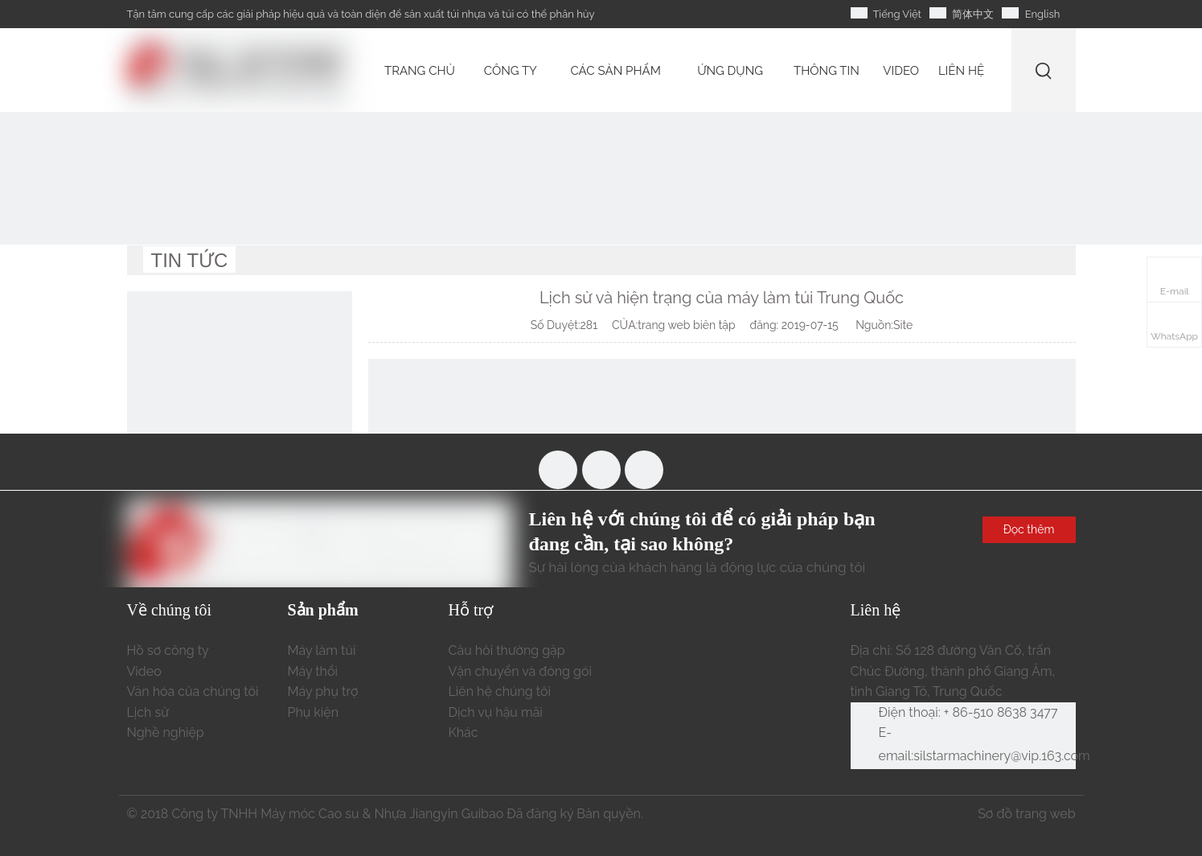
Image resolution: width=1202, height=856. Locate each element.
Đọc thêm (1029, 529)
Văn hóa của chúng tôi (193, 691)
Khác (463, 732)
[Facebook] (558, 470)
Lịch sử (148, 712)
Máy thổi (313, 671)
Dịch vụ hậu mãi (496, 712)
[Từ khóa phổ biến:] (1044, 70)
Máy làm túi (322, 650)
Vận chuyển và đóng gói (520, 671)
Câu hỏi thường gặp (507, 650)
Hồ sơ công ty (168, 650)
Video (144, 671)
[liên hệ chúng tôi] (239, 403)
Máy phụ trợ (323, 691)
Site (903, 325)
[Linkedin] (644, 470)
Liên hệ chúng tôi (500, 691)
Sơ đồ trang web (1026, 813)
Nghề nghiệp (165, 732)
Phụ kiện (313, 712)
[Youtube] (601, 470)
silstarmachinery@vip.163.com (1001, 755)
